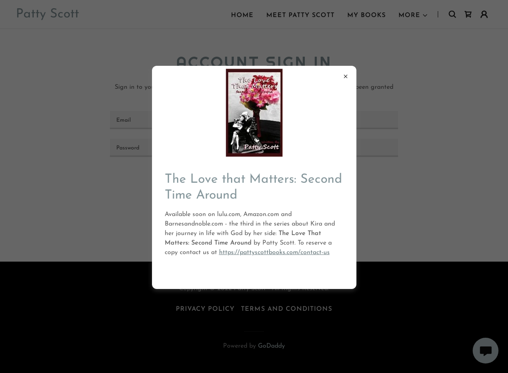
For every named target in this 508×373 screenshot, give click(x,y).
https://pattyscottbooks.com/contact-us (274, 252)
